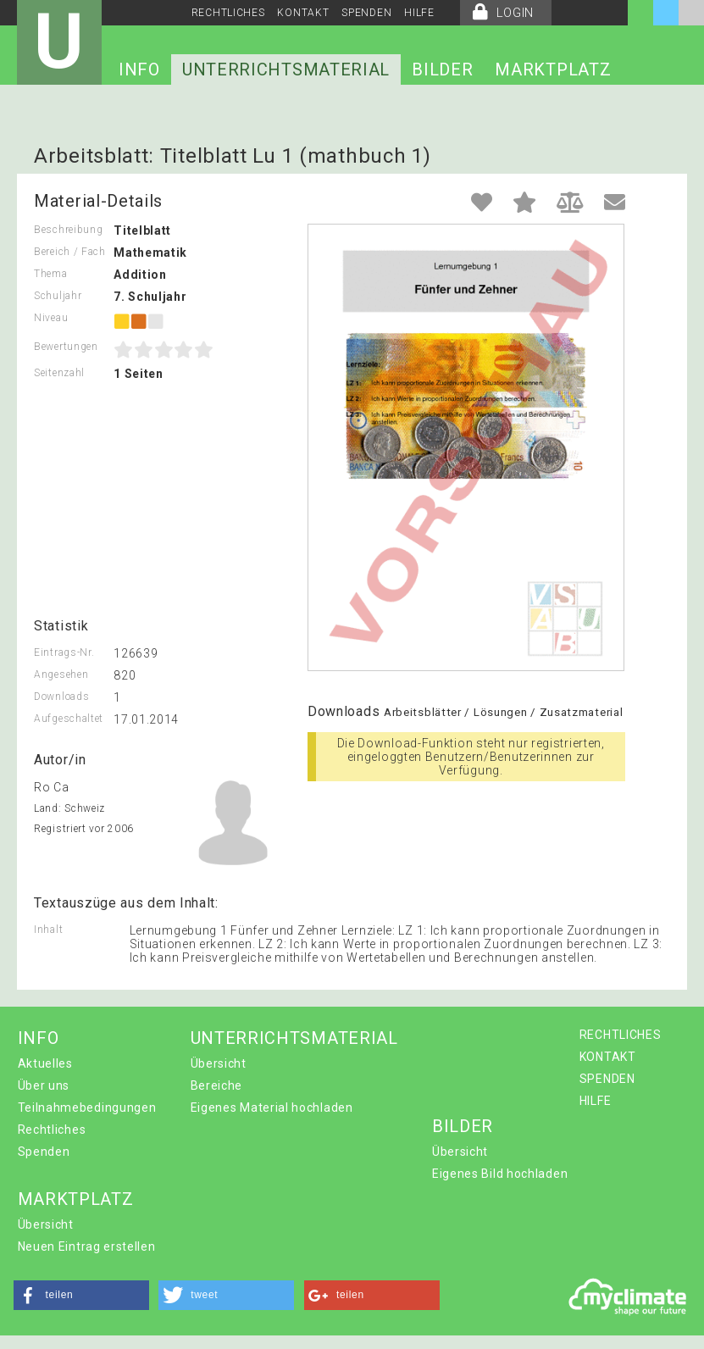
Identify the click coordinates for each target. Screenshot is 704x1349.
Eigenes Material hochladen (272, 1107)
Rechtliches (52, 1129)
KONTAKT (303, 13)
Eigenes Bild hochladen (500, 1173)
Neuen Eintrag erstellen (87, 1246)
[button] (81, 1295)
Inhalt (48, 929)
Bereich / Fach (70, 252)
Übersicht (219, 1063)
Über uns (44, 1085)
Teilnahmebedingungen (87, 1107)
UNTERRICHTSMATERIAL (286, 69)
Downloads (61, 696)
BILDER (442, 69)
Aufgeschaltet (68, 718)
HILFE (419, 13)
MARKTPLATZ (553, 69)
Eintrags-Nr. (64, 652)
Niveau (51, 318)
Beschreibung (68, 230)
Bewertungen (66, 347)
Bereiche (217, 1085)
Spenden (44, 1151)
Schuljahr (57, 296)
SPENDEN (366, 13)
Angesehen (61, 674)
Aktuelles (45, 1063)
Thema (51, 274)
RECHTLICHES (228, 13)
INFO (139, 69)
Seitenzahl (59, 373)
